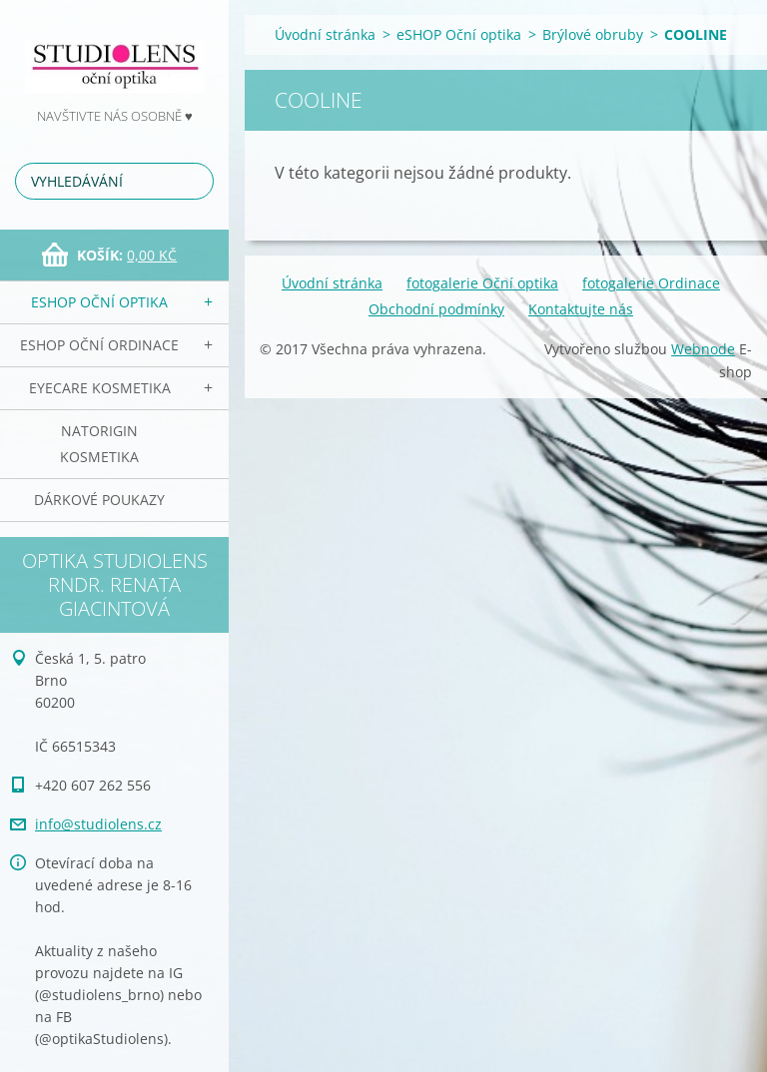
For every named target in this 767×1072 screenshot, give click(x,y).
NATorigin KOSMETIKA (99, 443)
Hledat (195, 181)
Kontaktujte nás (580, 308)
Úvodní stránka (325, 34)
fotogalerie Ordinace (651, 282)
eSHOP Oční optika (99, 301)
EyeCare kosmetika (100, 387)
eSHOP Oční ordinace (99, 344)
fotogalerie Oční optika (482, 282)
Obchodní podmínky (436, 308)
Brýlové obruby (592, 34)
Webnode (703, 348)
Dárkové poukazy (99, 499)
